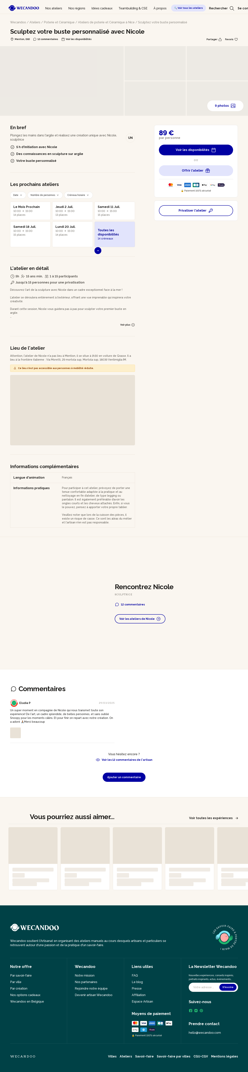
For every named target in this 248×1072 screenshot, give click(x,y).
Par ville (15, 982)
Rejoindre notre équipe (91, 988)
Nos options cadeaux (25, 995)
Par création (18, 988)
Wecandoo (18, 22)
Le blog (137, 982)
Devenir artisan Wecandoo (93, 995)
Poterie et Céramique (59, 22)
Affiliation (139, 995)
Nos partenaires (86, 982)
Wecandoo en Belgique (27, 1001)
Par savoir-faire (21, 975)
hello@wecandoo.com (205, 1033)
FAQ (135, 975)
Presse (137, 988)
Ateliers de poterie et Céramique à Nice (106, 22)
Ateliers (34, 22)
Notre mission (84, 975)
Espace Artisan (142, 1001)
